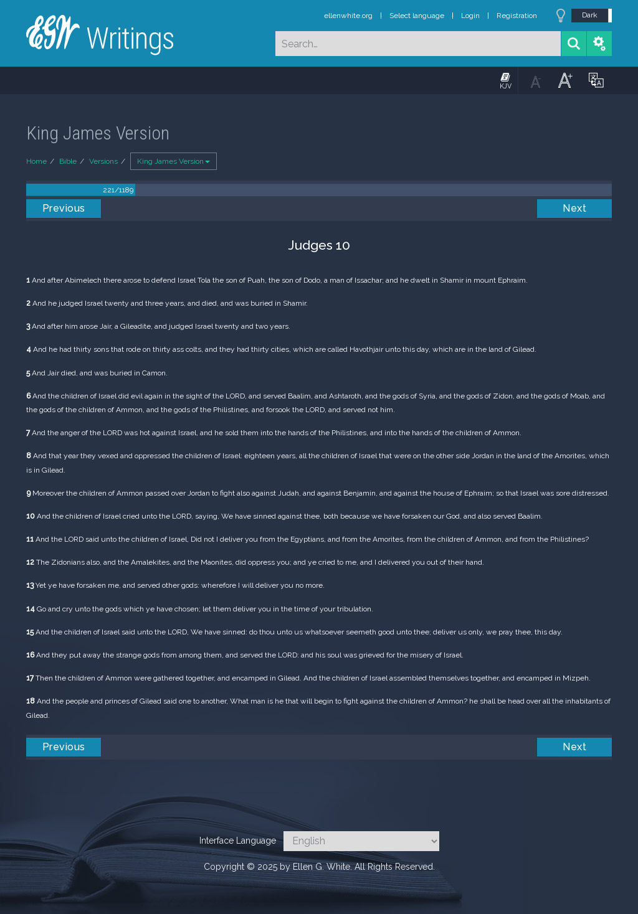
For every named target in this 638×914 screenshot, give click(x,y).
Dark (590, 15)
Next (574, 208)
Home (36, 161)
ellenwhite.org (348, 15)
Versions (103, 161)
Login (470, 15)
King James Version (173, 161)
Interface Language (237, 841)
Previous (63, 208)
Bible (68, 161)
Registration (517, 15)
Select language (416, 15)
